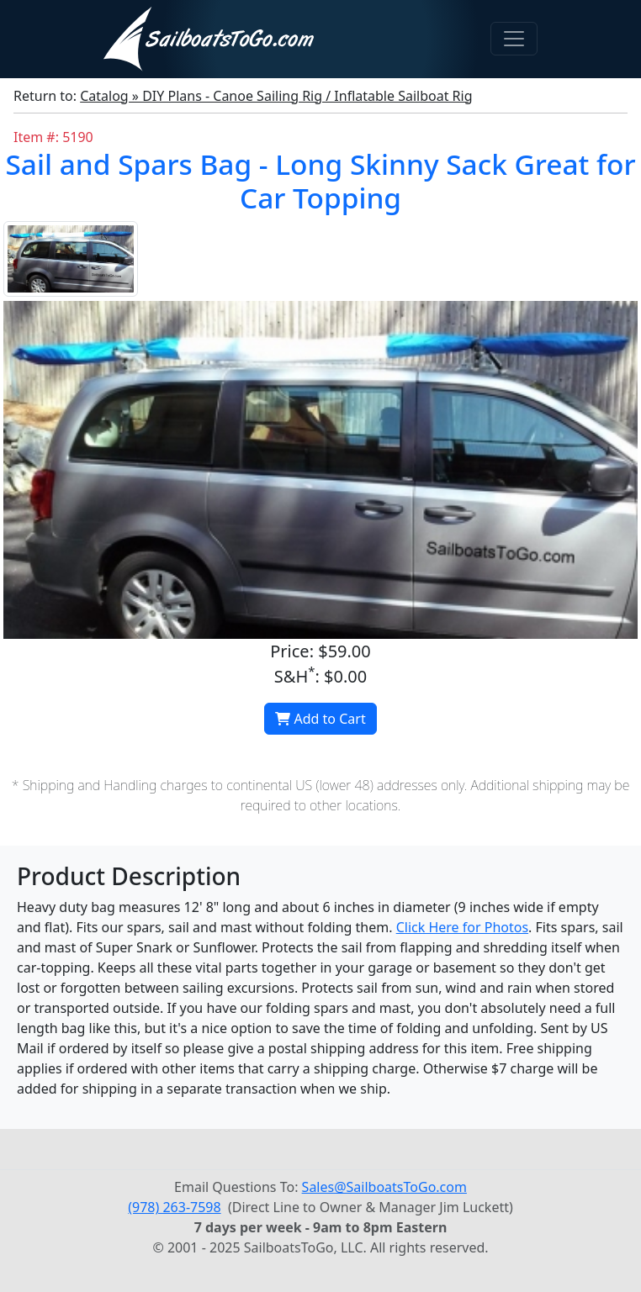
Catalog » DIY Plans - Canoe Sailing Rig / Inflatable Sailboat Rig (276, 96)
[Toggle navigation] (514, 38)
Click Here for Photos (462, 927)
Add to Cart (320, 718)
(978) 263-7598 (174, 1207)
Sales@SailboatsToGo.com (384, 1187)
